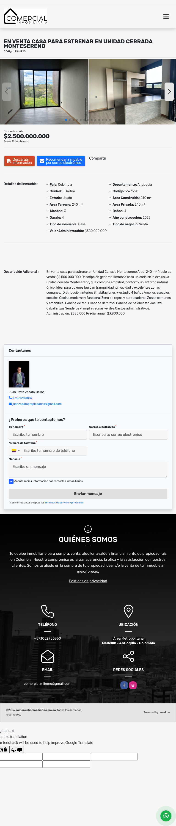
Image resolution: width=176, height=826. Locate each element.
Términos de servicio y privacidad (64, 502)
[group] (44, 91)
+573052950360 (47, 638)
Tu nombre (17, 427)
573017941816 (22, 398)
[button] (66, 120)
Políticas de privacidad (88, 581)
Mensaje (15, 459)
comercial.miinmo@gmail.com (48, 684)
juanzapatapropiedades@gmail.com (37, 404)
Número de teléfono (23, 443)
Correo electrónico (102, 427)
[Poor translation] (16, 749)
